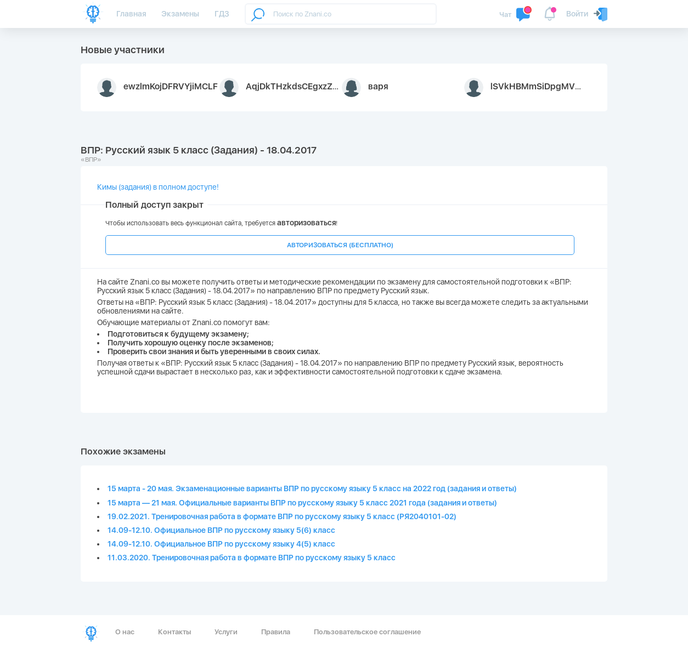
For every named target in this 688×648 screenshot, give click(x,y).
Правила (275, 632)
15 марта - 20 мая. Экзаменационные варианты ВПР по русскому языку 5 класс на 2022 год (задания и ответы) (312, 488)
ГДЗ (222, 13)
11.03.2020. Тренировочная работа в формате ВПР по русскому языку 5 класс (252, 557)
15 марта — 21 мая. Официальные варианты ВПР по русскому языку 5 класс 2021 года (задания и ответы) (302, 502)
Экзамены (180, 13)
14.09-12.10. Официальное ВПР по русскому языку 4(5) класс (221, 543)
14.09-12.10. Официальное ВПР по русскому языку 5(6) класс (221, 530)
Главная (131, 13)
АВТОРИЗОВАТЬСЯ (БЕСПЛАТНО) (340, 245)
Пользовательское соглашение (367, 632)
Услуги (226, 632)
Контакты (174, 632)
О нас (124, 632)
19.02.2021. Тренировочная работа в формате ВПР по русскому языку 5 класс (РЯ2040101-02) (282, 516)
